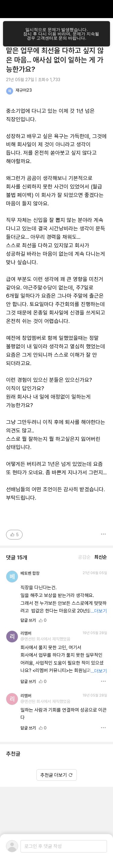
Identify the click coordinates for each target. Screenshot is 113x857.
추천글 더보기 (56, 775)
